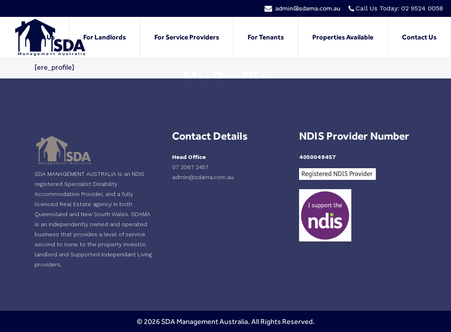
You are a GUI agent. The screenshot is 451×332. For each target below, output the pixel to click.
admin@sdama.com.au (307, 8)
